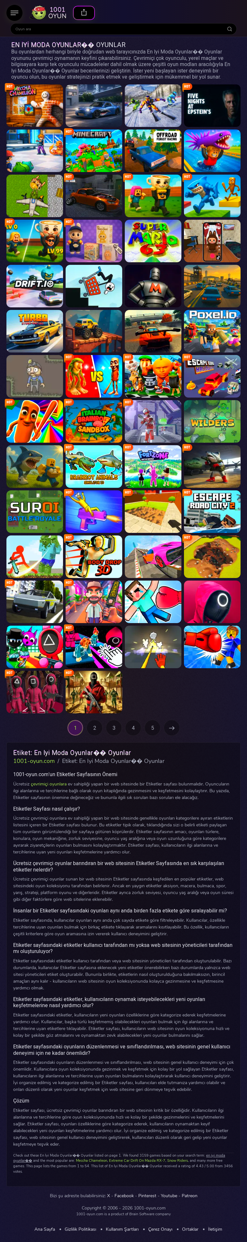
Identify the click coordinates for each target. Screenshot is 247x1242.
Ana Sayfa (44, 1229)
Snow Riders (177, 1160)
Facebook (124, 1196)
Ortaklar (190, 1229)
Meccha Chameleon (91, 1160)
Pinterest (147, 1196)
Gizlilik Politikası (80, 1229)
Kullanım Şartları (122, 1229)
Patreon (189, 1196)
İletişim (215, 1229)
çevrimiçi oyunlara (49, 784)
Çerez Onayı (160, 1229)
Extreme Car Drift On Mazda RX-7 (137, 1160)
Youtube (169, 1196)
